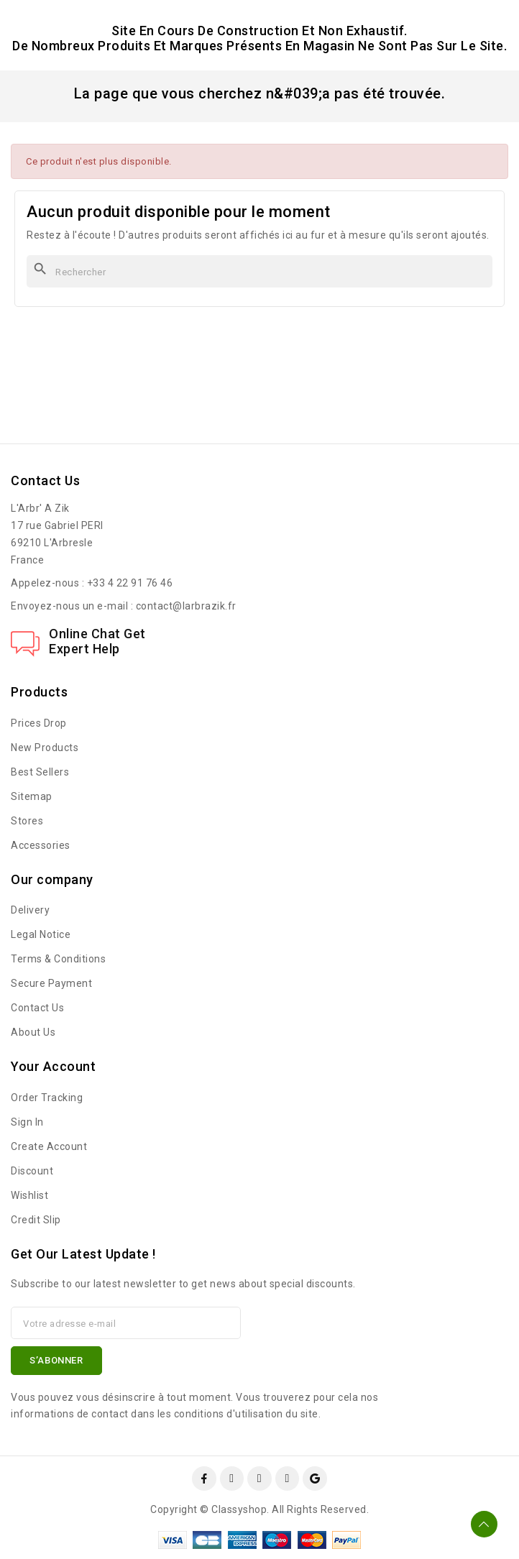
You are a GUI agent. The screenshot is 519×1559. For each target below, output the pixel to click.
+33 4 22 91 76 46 (130, 583)
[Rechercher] (259, 271)
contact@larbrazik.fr (186, 606)
